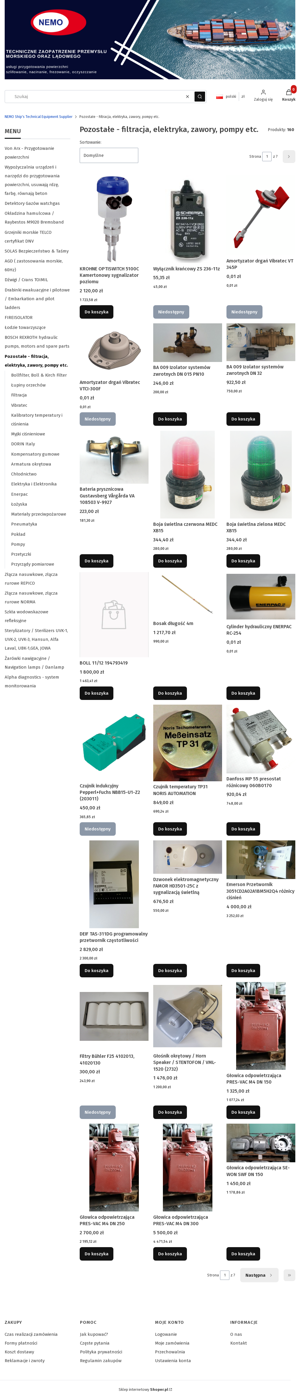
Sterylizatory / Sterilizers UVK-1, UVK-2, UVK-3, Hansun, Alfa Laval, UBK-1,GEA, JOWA (36, 639)
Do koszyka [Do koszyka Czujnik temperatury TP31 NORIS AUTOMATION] (170, 829)
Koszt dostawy (19, 1352)
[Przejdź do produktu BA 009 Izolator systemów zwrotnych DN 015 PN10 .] (187, 342)
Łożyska (19, 504)
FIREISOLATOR (19, 317)
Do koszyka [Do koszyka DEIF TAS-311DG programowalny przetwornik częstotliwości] (96, 970)
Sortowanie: (90, 142)
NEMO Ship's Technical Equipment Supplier (38, 117)
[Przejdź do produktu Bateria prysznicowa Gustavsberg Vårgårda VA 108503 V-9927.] (114, 457)
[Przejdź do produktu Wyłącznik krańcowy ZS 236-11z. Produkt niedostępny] (187, 219)
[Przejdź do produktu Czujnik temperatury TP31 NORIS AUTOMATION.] (187, 743)
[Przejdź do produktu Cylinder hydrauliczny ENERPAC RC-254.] (260, 596)
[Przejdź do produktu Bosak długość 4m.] (187, 595)
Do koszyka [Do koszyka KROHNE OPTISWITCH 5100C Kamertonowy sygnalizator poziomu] (96, 312)
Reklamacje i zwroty (25, 1360)
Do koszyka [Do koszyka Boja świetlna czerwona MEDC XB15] (170, 560)
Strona (255, 156)
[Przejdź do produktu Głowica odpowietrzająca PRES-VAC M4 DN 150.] (260, 1026)
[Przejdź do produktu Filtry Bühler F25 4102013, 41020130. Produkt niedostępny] (114, 1016)
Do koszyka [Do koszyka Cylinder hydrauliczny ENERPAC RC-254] (243, 693)
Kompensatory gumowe (35, 454)
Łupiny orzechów (28, 385)
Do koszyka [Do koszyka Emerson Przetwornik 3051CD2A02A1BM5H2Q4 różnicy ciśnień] (243, 970)
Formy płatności (21, 1343)
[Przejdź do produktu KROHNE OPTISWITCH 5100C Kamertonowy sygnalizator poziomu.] (114, 219)
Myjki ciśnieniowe (28, 434)
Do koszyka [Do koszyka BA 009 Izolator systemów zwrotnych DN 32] (243, 419)
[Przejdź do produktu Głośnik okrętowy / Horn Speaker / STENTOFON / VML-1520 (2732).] (187, 1016)
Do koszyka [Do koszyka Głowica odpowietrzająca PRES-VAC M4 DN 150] (243, 1112)
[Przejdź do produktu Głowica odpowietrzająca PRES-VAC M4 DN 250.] (114, 1167)
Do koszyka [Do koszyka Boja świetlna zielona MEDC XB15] (243, 560)
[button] (200, 97)
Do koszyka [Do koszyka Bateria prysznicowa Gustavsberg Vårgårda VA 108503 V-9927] (96, 560)
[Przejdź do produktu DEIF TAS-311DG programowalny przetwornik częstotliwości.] (114, 884)
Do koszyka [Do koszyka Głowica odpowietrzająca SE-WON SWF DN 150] (243, 1253)
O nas (236, 1334)
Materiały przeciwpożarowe (38, 514)
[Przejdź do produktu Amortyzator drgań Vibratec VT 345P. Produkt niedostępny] (260, 215)
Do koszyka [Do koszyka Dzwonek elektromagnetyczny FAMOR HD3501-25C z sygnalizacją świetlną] (170, 970)
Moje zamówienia (172, 1343)
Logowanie (166, 1334)
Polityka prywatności (101, 1352)
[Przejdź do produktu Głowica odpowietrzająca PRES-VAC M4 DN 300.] (187, 1167)
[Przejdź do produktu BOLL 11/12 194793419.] (114, 614)
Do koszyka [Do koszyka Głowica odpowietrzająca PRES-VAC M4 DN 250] (96, 1253)
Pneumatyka (24, 524)
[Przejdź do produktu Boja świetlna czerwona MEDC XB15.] (187, 475)
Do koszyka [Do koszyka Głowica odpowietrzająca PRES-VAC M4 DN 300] (170, 1253)
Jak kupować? (94, 1334)
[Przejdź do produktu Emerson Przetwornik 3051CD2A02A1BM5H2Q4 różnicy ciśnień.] (260, 859)
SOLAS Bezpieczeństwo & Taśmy (37, 251)
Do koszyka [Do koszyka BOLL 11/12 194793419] (96, 693)
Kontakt (238, 1343)
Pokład (18, 534)
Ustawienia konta (173, 1360)
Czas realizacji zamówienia (31, 1334)
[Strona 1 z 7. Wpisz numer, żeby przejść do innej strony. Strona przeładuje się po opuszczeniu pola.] (267, 156)
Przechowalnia (170, 1352)
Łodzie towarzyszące (25, 327)
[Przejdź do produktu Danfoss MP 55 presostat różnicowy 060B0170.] (260, 739)
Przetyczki (21, 554)
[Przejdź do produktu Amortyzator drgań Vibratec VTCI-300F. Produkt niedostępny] (114, 350)
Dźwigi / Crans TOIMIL (26, 279)
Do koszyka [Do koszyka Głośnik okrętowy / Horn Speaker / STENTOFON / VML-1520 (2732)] (170, 1112)
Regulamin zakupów (101, 1360)
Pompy (18, 544)
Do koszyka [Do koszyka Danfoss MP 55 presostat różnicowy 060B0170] (243, 829)
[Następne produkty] (259, 1275)
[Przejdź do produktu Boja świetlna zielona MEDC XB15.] (260, 475)
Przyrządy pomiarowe (32, 564)
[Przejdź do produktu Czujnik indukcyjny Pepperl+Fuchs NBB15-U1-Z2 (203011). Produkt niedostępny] (114, 742)
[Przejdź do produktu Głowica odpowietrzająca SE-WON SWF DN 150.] (260, 1143)
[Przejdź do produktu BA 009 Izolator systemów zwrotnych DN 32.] (260, 342)
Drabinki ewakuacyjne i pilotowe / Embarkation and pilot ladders (37, 298)
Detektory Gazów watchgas (32, 203)
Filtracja (19, 395)
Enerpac (19, 494)
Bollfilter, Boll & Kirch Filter (39, 375)
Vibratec (19, 405)
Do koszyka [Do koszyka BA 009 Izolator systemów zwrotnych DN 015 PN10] (170, 419)
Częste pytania (95, 1343)
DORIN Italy (23, 444)
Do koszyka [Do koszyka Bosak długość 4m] (170, 693)
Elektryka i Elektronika (34, 484)
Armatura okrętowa (31, 464)
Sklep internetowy (143, 1389)
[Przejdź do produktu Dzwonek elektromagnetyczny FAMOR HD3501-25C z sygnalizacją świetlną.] (187, 857)
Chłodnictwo (24, 474)
